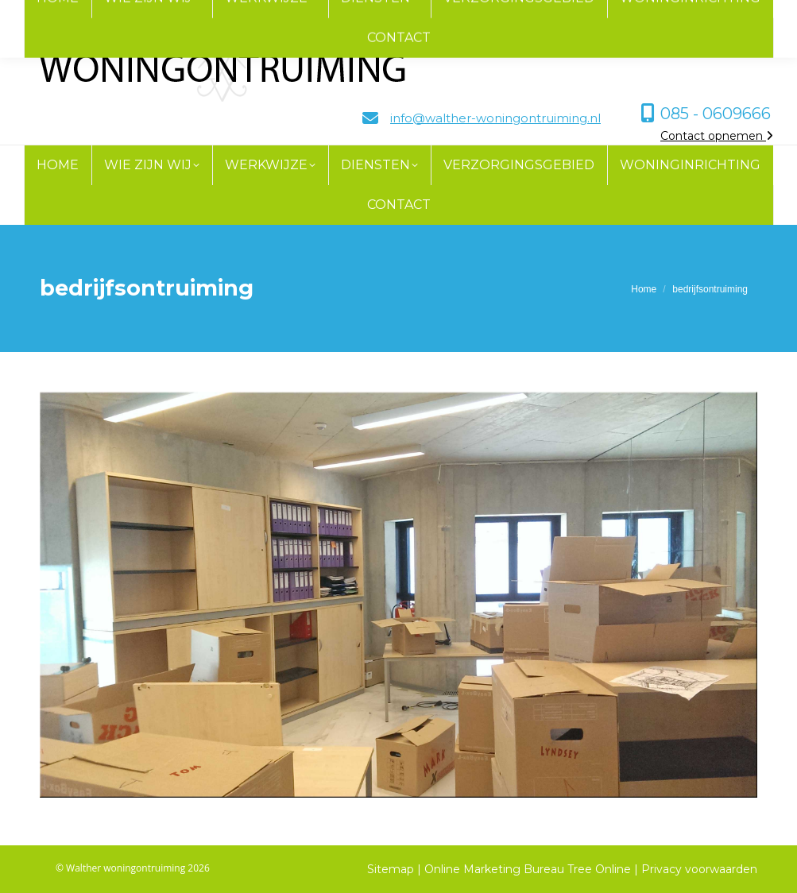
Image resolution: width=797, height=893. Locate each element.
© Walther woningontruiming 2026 (133, 868)
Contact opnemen (716, 136)
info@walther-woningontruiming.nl (495, 118)
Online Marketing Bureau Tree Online (529, 869)
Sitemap (390, 869)
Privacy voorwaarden (699, 869)
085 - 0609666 (715, 113)
